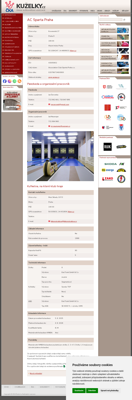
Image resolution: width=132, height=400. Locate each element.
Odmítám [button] (92, 390)
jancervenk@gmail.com (58, 104)
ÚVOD (6, 387)
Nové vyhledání (36, 373)
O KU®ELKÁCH (20, 387)
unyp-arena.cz (53, 77)
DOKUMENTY (44, 387)
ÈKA (32, 387)
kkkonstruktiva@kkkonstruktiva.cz (62, 221)
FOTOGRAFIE (60, 387)
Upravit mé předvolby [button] (109, 390)
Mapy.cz (73, 50)
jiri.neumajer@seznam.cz (59, 126)
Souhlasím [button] (79, 390)
